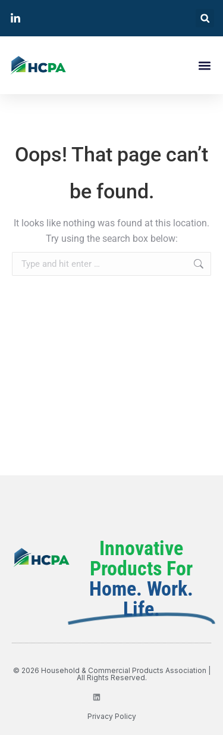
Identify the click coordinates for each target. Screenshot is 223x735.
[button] (205, 18)
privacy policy (111, 716)
